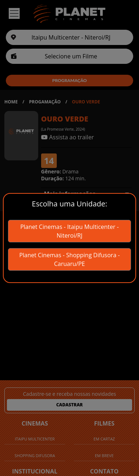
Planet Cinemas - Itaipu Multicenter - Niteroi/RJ (69, 231)
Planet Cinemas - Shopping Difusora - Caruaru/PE (69, 259)
